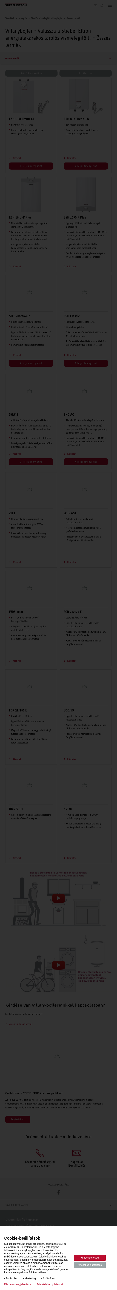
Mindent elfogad (90, 1257)
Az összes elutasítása (90, 1264)
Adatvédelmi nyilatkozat (50, 1284)
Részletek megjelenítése (17, 1284)
